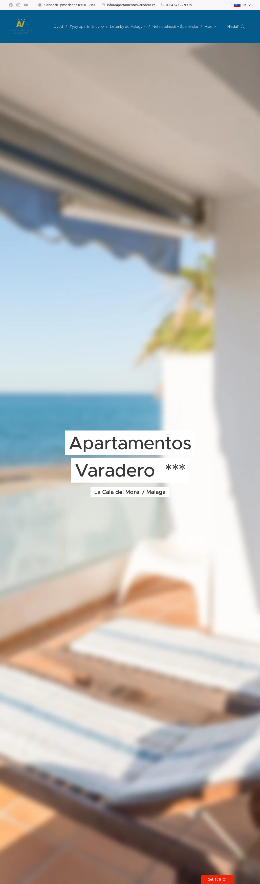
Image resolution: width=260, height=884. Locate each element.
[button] (236, 26)
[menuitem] (59, 26)
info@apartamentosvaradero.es (131, 5)
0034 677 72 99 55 (179, 5)
